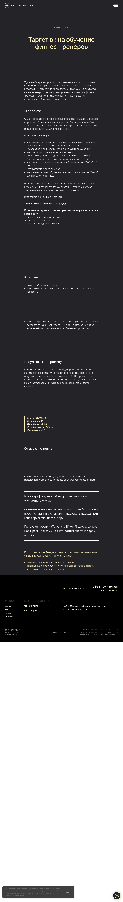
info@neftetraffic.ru (75, 588)
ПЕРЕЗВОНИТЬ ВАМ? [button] (109, 590)
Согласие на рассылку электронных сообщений (98, 635)
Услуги (8, 606)
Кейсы (8, 613)
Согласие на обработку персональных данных (99, 632)
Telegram (33, 610)
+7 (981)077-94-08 (104, 587)
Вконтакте (33, 605)
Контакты (9, 616)
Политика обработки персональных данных (100, 629)
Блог (7, 609)
